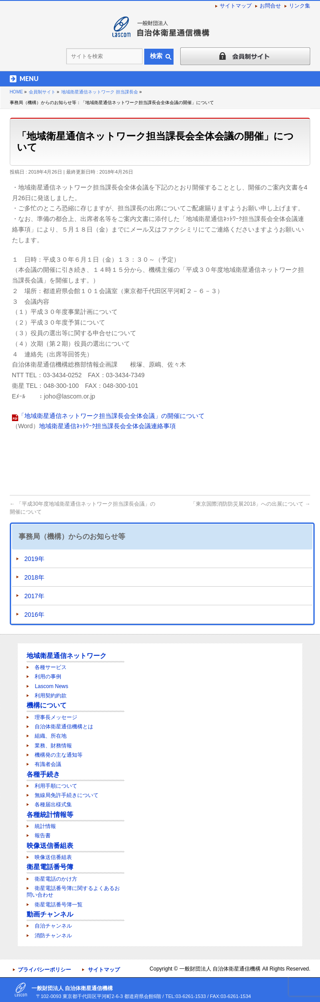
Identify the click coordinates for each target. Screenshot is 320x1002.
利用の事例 (48, 676)
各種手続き (43, 774)
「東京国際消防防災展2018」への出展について (250, 504)
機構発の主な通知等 (59, 755)
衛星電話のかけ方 (56, 879)
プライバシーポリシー (44, 970)
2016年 (34, 614)
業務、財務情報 (53, 746)
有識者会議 (48, 764)
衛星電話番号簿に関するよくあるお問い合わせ (73, 891)
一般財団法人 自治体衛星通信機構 (220, 969)
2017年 (34, 596)
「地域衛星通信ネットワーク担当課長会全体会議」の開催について (111, 415)
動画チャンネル (50, 914)
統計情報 (45, 826)
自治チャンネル (53, 926)
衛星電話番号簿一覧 (59, 904)
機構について (47, 705)
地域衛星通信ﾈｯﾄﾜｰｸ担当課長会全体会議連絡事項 (107, 425)
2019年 (34, 558)
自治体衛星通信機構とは (64, 726)
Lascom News (51, 686)
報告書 (43, 835)
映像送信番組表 (50, 845)
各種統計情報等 (50, 814)
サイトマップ (236, 6)
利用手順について (56, 786)
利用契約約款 (51, 696)
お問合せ (270, 6)
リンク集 (299, 6)
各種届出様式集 (53, 804)
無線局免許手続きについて (67, 795)
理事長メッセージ (56, 717)
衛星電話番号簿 (50, 866)
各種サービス (51, 667)
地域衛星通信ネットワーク (67, 655)
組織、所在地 (51, 736)
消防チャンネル (53, 935)
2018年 (34, 577)
